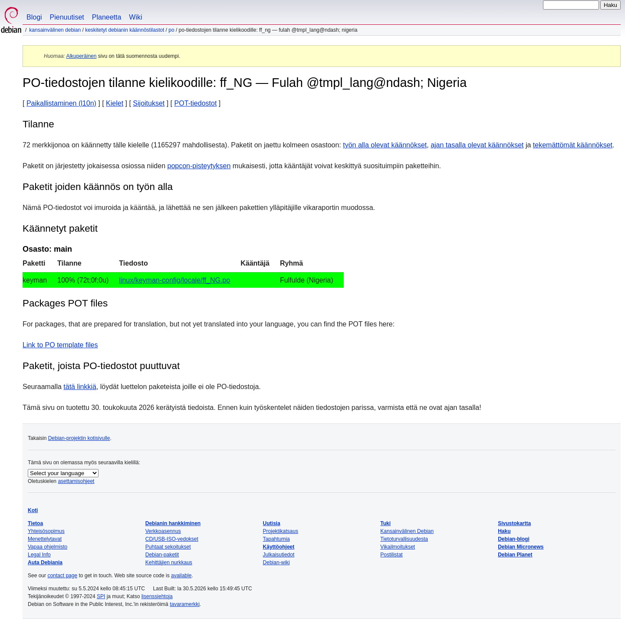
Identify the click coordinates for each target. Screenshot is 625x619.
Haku (504, 531)
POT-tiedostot (195, 103)
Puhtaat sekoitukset (168, 547)
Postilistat (391, 555)
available (181, 575)
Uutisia (271, 523)
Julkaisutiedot (279, 555)
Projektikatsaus (280, 531)
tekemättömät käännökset (572, 145)
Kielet (114, 103)
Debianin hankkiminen (173, 523)
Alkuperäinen (81, 56)
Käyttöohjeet (279, 547)
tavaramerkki (185, 604)
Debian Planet (515, 555)
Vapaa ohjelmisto (47, 547)
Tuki (385, 523)
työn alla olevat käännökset (385, 145)
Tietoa (35, 523)
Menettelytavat (45, 539)
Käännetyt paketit (60, 228)
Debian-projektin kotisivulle (79, 438)
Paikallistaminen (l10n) (61, 103)
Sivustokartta (514, 523)
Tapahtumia (276, 539)
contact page (62, 575)
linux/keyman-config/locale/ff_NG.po (174, 280)
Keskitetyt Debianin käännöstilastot (124, 30)
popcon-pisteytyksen (199, 166)
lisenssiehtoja (157, 596)
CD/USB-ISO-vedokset (171, 539)
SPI (101, 596)
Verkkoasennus (163, 531)
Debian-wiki (276, 562)
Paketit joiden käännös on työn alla (98, 186)
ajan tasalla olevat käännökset (477, 145)
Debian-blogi (514, 539)
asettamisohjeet (76, 481)
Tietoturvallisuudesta (404, 539)
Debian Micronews (520, 547)
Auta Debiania (45, 562)
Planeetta (107, 17)
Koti (33, 510)
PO (171, 30)
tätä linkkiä (79, 386)
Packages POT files (65, 303)
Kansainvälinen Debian (55, 30)
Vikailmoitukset (397, 547)
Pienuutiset (67, 17)
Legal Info (39, 555)
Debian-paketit (162, 555)
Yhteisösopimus (46, 531)
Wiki (135, 17)
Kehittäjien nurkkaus (168, 562)
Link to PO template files (60, 345)
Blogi (34, 17)
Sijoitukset (148, 103)
